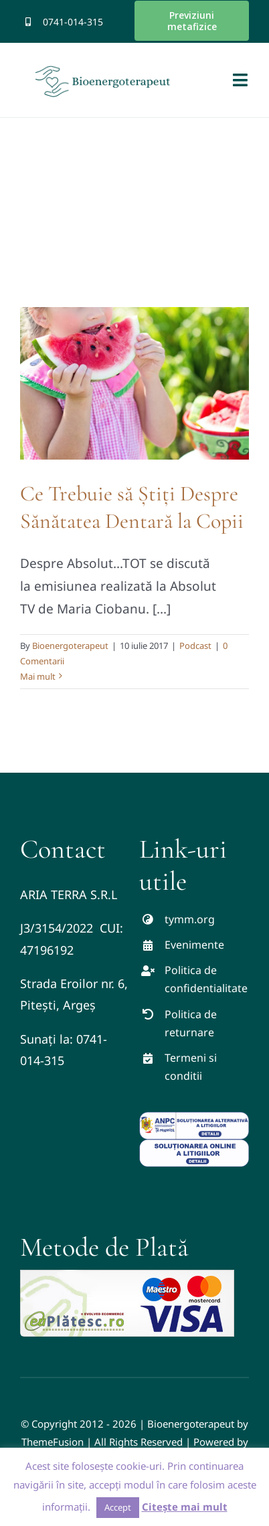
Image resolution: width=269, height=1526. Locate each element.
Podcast (195, 646)
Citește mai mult (185, 1506)
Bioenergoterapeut (70, 646)
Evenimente (194, 944)
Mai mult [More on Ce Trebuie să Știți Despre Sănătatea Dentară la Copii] (38, 676)
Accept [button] (117, 1507)
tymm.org (190, 919)
